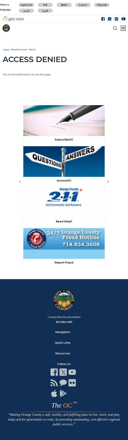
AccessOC (64, 180)
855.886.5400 (64, 321)
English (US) (26, 5)
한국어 (64, 5)
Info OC (32, 49)
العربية (45, 10)
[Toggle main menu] (123, 28)
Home (6, 49)
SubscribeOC (64, 139)
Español (83, 5)
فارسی (26, 10)
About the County (19, 49)
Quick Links (63, 342)
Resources (62, 353)
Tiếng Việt (102, 5)
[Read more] (13, 18)
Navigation (62, 332)
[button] (20, 187)
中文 (45, 5)
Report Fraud (64, 262)
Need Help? (64, 221)
